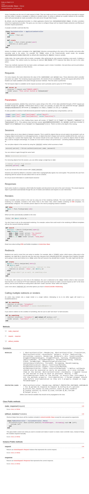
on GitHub (17, 409)
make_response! (13, 331)
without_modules (13, 341)
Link (83, 406)
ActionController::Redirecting (54, 286)
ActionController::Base (48, 417)
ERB (73, 201)
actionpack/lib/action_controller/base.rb (11, 8)
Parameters (10, 100)
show (12, 409)
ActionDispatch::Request (21, 449)
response (18, 336)
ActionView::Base (44, 244)
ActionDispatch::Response (22, 460)
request (10, 336)
